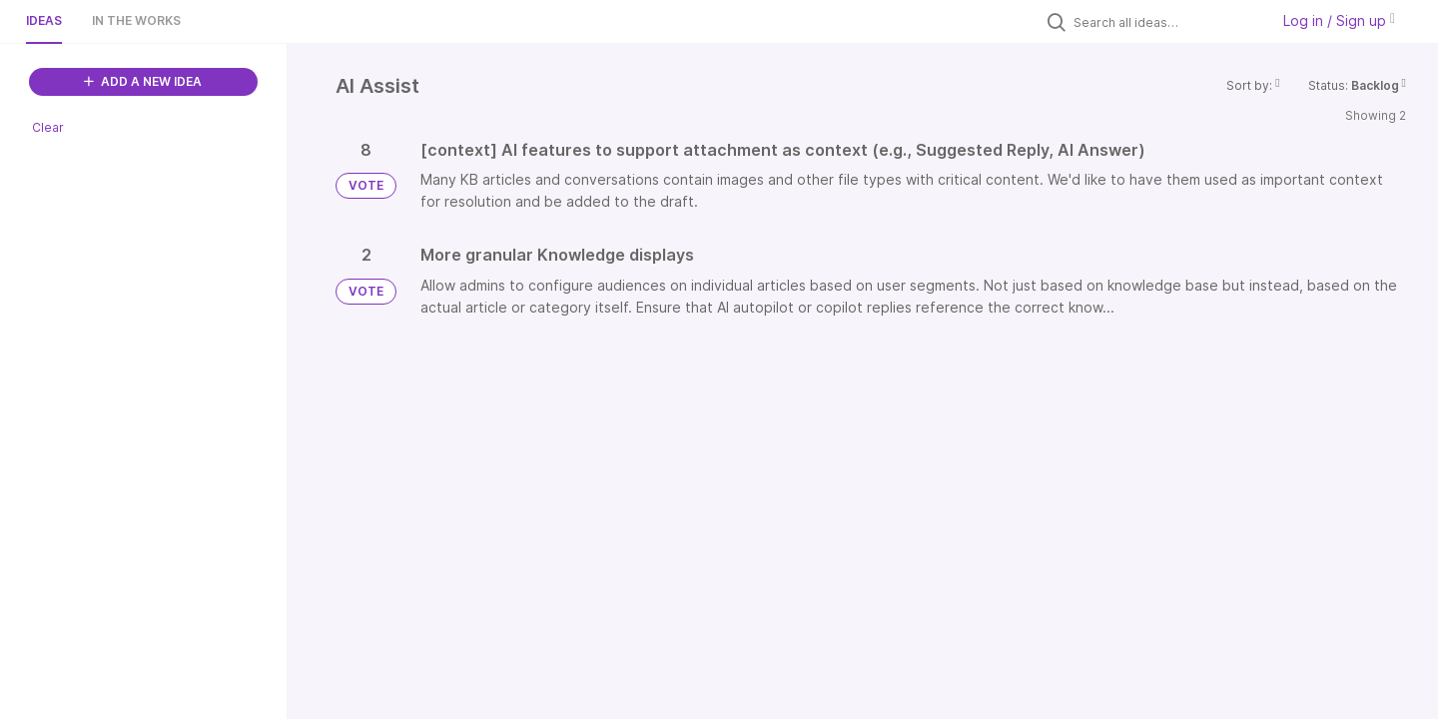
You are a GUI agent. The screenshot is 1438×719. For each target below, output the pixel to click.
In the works (136, 20)
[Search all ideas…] (1166, 22)
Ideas (44, 20)
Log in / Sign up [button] (1339, 20)
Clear (48, 127)
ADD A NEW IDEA (143, 81)
